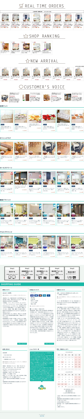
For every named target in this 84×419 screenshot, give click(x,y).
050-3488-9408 (8, 355)
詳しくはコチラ (22, 343)
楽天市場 (42, 416)
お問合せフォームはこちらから (10, 370)
